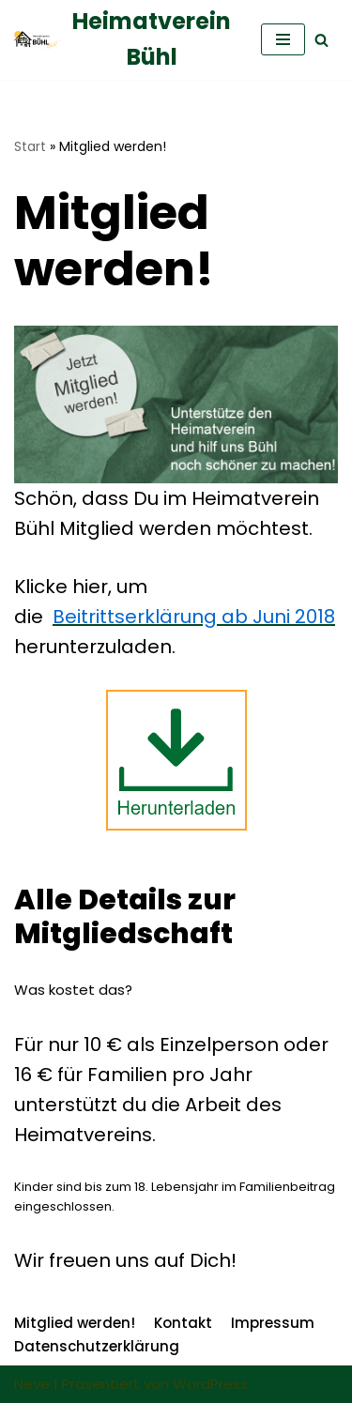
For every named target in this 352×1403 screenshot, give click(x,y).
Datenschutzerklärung (96, 1346)
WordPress (210, 1384)
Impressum (272, 1323)
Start (30, 146)
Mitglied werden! (74, 1323)
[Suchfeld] (321, 40)
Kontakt (183, 1323)
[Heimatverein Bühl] (123, 40)
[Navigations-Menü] (283, 39)
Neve (32, 1384)
